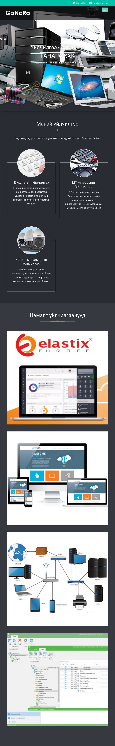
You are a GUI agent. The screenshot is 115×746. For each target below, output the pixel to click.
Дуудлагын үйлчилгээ (31, 182)
